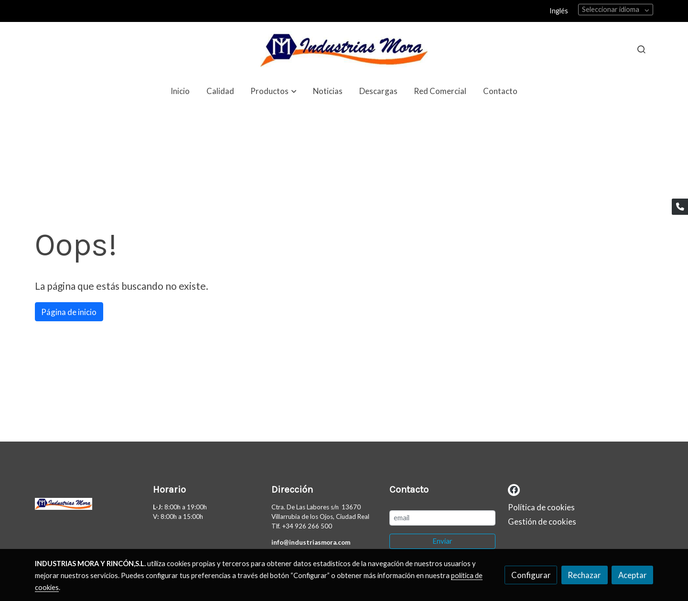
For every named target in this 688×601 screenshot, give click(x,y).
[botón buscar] (641, 49)
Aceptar (632, 575)
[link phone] (680, 207)
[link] (344, 49)
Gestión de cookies (542, 522)
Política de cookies (541, 507)
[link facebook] (514, 489)
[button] (274, 91)
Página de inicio (69, 312)
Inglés (558, 11)
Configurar (531, 575)
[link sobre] (88, 506)
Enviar (442, 541)
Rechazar (584, 575)
